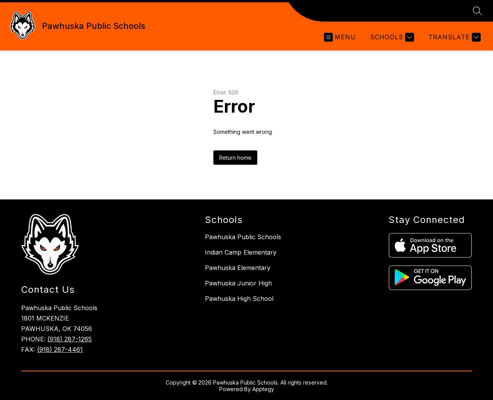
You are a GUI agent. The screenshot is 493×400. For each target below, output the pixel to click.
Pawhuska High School (239, 298)
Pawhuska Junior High (238, 283)
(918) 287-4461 (60, 349)
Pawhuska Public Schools (243, 237)
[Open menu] (340, 37)
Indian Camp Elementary (241, 252)
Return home (235, 157)
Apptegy (263, 389)
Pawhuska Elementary (237, 268)
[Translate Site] (453, 37)
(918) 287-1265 (69, 339)
